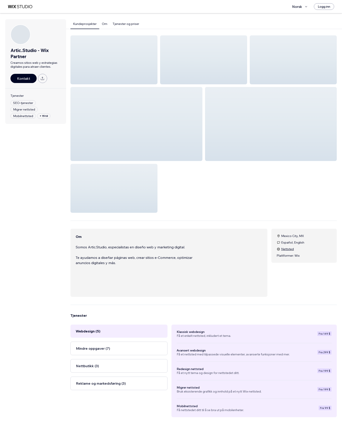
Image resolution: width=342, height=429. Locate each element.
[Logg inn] (324, 6)
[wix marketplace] (20, 6)
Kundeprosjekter (85, 24)
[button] (113, 59)
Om (104, 24)
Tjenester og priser (126, 24)
